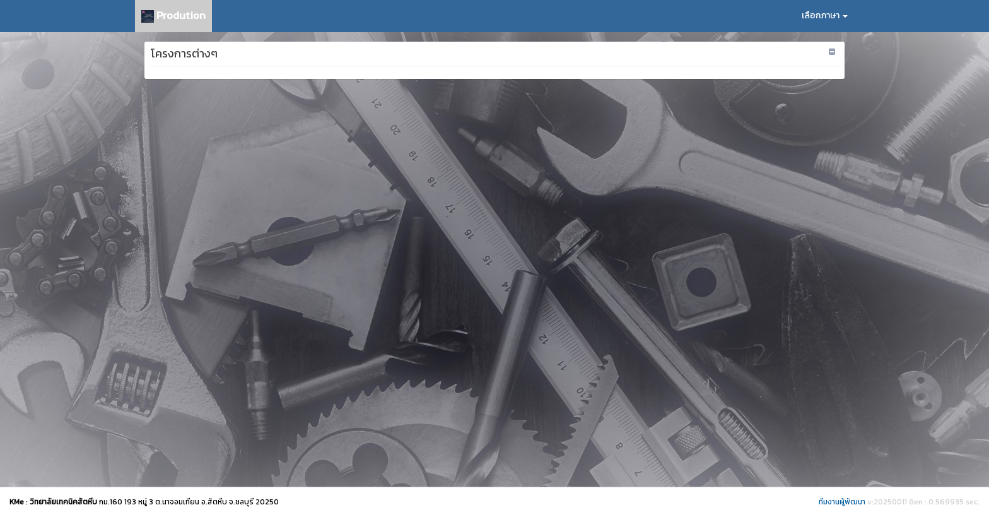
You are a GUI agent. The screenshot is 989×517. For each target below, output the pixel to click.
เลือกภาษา (825, 15)
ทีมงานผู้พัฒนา (842, 502)
